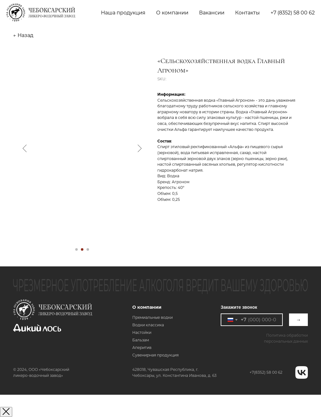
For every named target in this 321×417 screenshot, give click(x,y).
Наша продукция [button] (123, 13)
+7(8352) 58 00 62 (266, 372)
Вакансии (211, 13)
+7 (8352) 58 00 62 (293, 13)
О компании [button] (172, 13)
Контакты (247, 13)
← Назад (23, 35)
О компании (146, 307)
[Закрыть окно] (6, 412)
